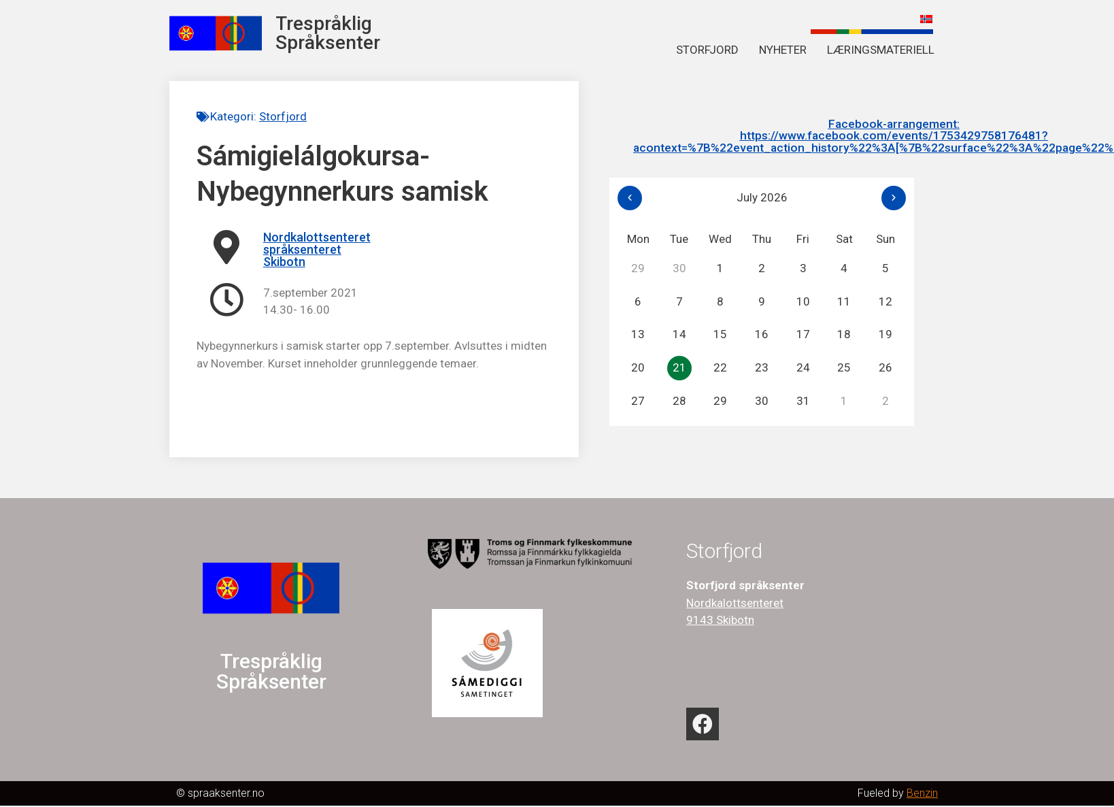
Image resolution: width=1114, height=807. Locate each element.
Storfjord (707, 49)
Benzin (922, 794)
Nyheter (783, 49)
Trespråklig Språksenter (327, 33)
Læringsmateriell (880, 49)
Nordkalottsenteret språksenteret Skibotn (317, 249)
